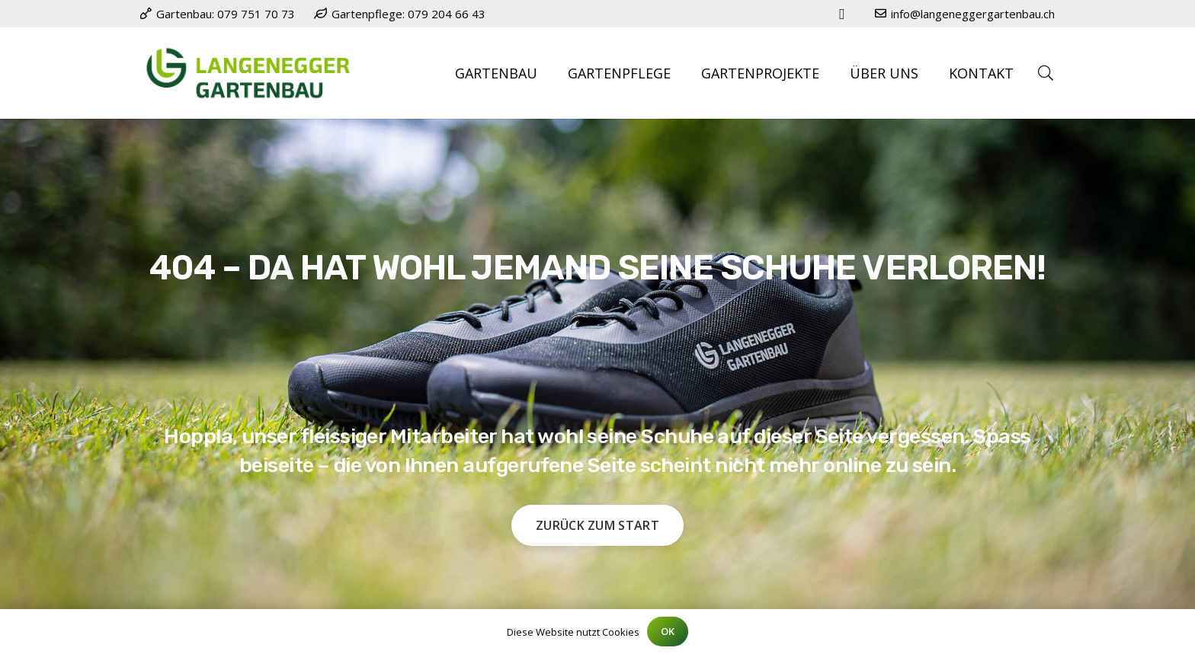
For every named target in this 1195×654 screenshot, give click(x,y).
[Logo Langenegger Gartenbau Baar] (248, 73)
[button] (1045, 73)
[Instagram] (842, 13)
